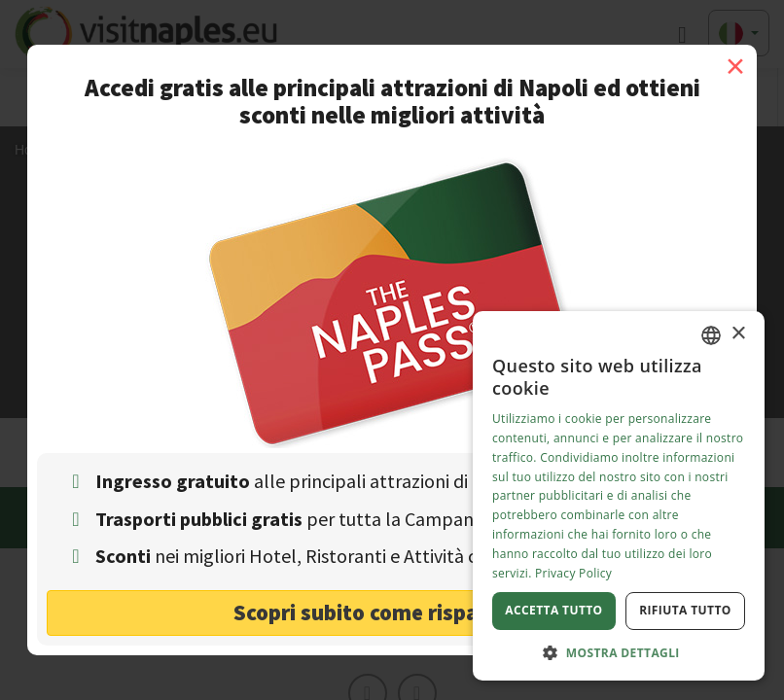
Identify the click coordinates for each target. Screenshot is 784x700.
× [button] (738, 334)
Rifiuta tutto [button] (685, 610)
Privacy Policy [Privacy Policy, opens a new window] (573, 573)
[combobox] (711, 335)
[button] (618, 652)
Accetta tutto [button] (553, 610)
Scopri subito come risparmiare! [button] (392, 612)
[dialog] (619, 496)
